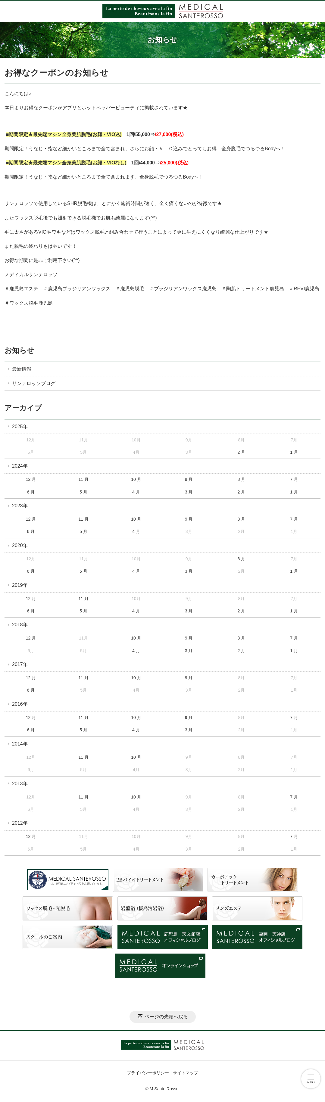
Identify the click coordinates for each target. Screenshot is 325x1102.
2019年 (20, 585)
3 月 (189, 492)
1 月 (294, 452)
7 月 (294, 479)
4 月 (136, 492)
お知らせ (19, 350)
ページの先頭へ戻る (166, 1016)
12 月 (31, 479)
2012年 (20, 823)
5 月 (83, 492)
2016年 (20, 704)
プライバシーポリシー (148, 1072)
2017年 (20, 664)
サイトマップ (185, 1072)
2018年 (20, 624)
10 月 (136, 479)
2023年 (20, 505)
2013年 (20, 783)
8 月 (241, 479)
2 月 (241, 452)
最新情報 (21, 369)
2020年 (20, 545)
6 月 (31, 492)
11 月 (83, 479)
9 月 (189, 479)
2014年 (20, 743)
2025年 (20, 426)
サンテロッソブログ (33, 383)
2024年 (20, 466)
